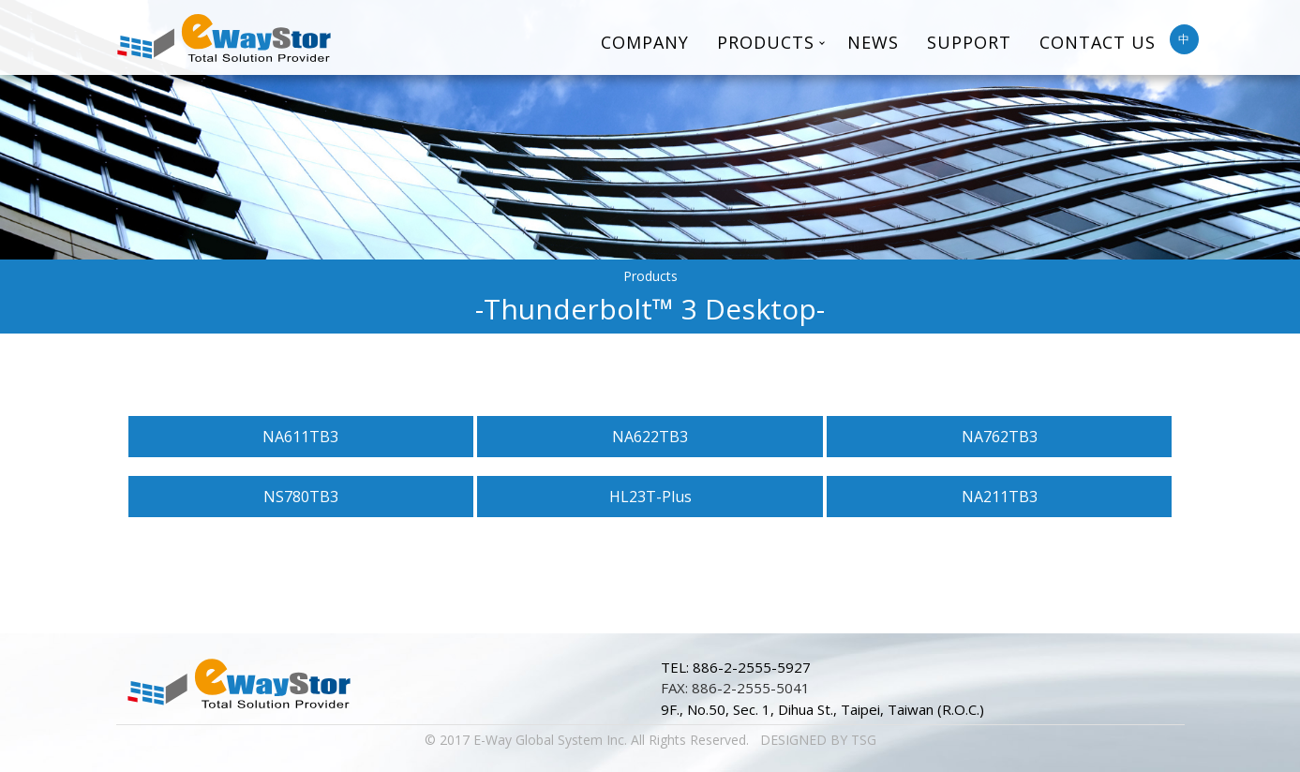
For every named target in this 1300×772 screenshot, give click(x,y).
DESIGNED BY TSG (818, 740)
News (873, 42)
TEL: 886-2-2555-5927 (736, 667)
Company (645, 42)
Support (969, 42)
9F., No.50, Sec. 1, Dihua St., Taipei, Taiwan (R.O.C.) (822, 709)
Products (765, 42)
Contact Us (1097, 42)
